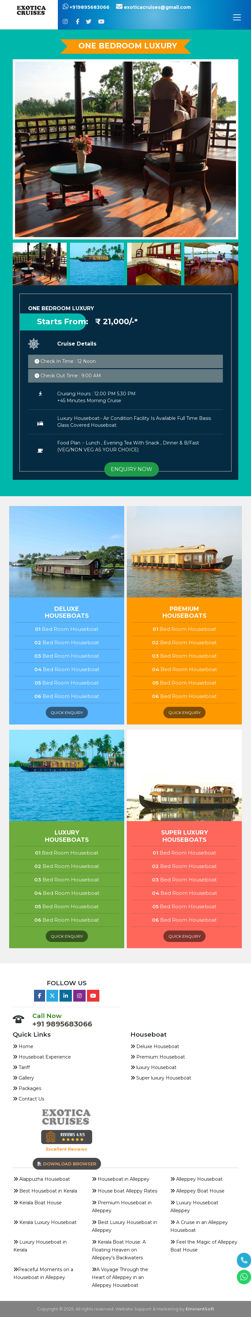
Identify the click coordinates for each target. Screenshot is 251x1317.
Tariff (21, 1067)
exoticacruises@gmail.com (153, 7)
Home (23, 1046)
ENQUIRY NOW (131, 469)
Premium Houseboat (157, 1057)
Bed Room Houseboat (66, 629)
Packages (27, 1088)
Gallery (23, 1078)
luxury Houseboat (153, 1067)
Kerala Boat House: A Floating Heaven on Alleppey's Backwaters (119, 1250)
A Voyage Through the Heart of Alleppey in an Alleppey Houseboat (120, 1277)
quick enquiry (67, 712)
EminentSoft (200, 1308)
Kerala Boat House (37, 1203)
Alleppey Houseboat (196, 1179)
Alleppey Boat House (197, 1191)
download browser (67, 1163)
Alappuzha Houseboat (41, 1179)
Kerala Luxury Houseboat (44, 1222)
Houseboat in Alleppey (120, 1179)
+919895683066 (86, 7)
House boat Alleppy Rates (124, 1191)
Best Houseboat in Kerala (45, 1191)
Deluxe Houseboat (154, 1046)
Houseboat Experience (42, 1057)
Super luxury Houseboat (160, 1078)
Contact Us (28, 1099)
